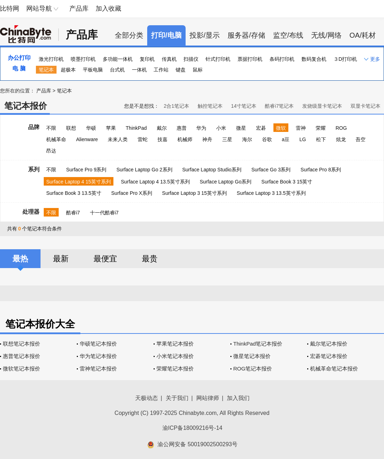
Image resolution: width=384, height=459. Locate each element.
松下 (321, 139)
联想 (71, 128)
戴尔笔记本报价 (328, 344)
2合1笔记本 (176, 106)
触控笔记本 (210, 106)
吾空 (361, 139)
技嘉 (162, 139)
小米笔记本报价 (175, 356)
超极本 (68, 70)
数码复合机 (314, 59)
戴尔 (162, 128)
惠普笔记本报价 (21, 356)
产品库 (79, 8)
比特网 (9, 8)
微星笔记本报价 (252, 356)
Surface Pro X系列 (131, 193)
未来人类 (118, 139)
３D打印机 (345, 59)
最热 (20, 258)
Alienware (87, 139)
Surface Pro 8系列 (320, 169)
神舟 (207, 139)
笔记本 (46, 70)
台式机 (117, 70)
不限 (51, 128)
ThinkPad (136, 128)
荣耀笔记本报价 (175, 368)
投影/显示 (205, 35)
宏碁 (261, 128)
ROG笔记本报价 (252, 368)
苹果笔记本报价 (175, 344)
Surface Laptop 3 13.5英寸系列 (271, 193)
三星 (227, 139)
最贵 (150, 258)
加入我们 (238, 398)
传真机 (169, 59)
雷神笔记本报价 (98, 368)
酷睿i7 (73, 212)
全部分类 (129, 35)
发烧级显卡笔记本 (322, 106)
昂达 (51, 151)
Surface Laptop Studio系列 (211, 169)
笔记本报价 (25, 106)
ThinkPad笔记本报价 (257, 344)
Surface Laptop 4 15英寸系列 (78, 182)
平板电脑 (93, 70)
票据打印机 (250, 59)
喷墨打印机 (83, 59)
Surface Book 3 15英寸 (286, 182)
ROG (341, 128)
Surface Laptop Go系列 (226, 182)
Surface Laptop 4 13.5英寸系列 (155, 182)
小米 (221, 128)
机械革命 (56, 139)
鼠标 (198, 70)
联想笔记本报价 (21, 344)
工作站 (161, 70)
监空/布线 (288, 35)
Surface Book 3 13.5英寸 (73, 193)
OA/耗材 (363, 35)
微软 (281, 128)
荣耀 (321, 128)
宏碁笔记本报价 (328, 356)
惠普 (182, 128)
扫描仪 (190, 59)
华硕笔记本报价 (98, 344)
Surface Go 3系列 (271, 169)
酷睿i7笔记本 (279, 106)
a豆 (285, 139)
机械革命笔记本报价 (334, 368)
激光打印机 (51, 59)
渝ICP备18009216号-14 (192, 428)
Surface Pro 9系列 (86, 169)
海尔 (247, 139)
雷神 (301, 128)
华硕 (91, 128)
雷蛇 (143, 139)
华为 (201, 128)
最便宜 (105, 258)
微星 (241, 128)
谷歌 (267, 139)
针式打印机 (218, 59)
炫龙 (341, 139)
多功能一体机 (118, 59)
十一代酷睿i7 (104, 212)
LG (302, 139)
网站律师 (207, 398)
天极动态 (146, 398)
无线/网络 (326, 35)
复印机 (147, 59)
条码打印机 (282, 59)
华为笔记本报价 (98, 356)
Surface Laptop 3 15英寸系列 (194, 193)
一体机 (139, 70)
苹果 (111, 128)
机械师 (184, 139)
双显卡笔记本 (365, 106)
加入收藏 (108, 8)
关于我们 (177, 398)
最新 (61, 258)
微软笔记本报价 (21, 368)
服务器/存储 (246, 35)
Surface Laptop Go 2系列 (144, 169)
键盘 (181, 70)
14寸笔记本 (244, 106)
